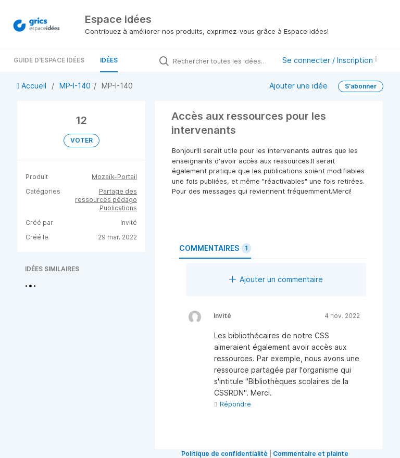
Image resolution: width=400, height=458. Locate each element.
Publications (118, 208)
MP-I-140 (75, 85)
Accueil (32, 85)
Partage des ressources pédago (106, 195)
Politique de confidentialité (224, 453)
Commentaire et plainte (310, 453)
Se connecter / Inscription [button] (330, 60)
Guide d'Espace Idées (49, 60)
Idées (109, 60)
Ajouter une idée (298, 85)
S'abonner (361, 86)
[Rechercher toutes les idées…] (221, 61)
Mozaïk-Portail (114, 177)
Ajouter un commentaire (276, 279)
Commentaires (215, 248)
